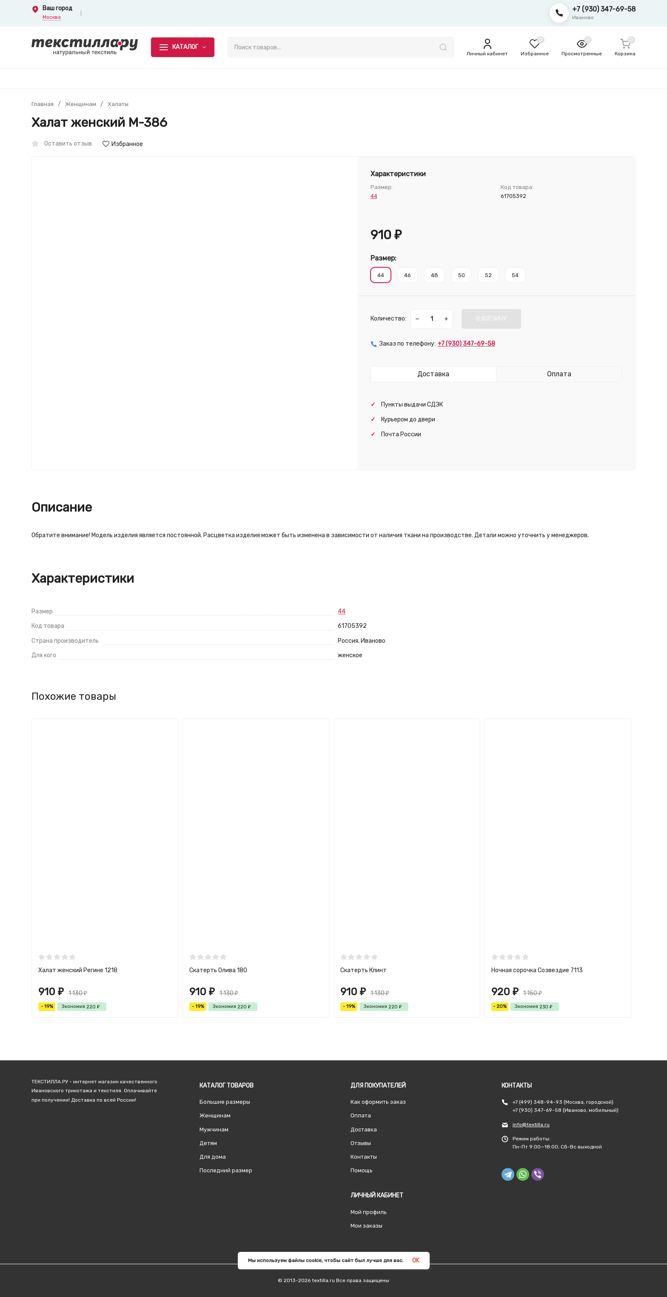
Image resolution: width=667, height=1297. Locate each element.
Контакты (364, 1157)
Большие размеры (225, 1102)
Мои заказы (366, 1226)
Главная (42, 104)
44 (374, 196)
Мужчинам (214, 1129)
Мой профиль (369, 1212)
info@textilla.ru (531, 1125)
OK (415, 1260)
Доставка (364, 1129)
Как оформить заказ (378, 1102)
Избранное (123, 144)
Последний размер (226, 1170)
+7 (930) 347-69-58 (604, 9)
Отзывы (361, 1143)
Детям (208, 1143)
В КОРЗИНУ (491, 318)
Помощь (362, 1170)
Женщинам (81, 104)
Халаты (119, 104)
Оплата (361, 1115)
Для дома (213, 1157)
